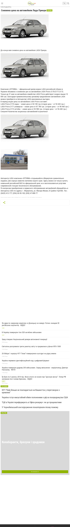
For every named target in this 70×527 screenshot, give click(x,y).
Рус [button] (64, 3)
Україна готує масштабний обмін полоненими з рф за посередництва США (35, 397)
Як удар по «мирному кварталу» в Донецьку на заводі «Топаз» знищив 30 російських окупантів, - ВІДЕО (30, 324)
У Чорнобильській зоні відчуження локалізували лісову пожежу (30, 407)
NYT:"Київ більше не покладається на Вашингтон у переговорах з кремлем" (31, 391)
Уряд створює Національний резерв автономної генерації (24, 339)
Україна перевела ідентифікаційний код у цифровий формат (25, 361)
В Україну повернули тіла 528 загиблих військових (22, 332)
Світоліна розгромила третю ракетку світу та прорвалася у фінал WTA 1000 (31, 346)
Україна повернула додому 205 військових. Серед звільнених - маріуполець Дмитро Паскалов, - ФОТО (35, 369)
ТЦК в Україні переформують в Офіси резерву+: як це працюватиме (32, 402)
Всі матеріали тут (35, 471)
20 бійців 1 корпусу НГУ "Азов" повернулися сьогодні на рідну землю (29, 353)
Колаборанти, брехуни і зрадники (23, 442)
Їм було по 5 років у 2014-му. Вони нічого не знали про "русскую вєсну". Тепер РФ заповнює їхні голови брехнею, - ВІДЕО (34, 378)
